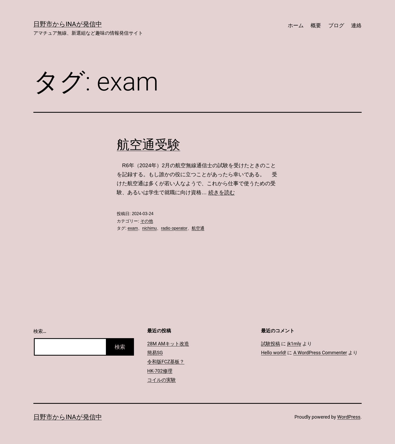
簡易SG (155, 352)
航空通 (198, 228)
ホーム (296, 25)
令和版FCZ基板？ (165, 361)
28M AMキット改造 (168, 343)
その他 (146, 221)
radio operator (174, 228)
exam (133, 228)
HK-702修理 (159, 371)
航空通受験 (148, 144)
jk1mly (294, 343)
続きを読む (221, 192)
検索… (39, 331)
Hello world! (273, 352)
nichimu (149, 228)
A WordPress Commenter (320, 352)
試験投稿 (270, 343)
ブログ (336, 25)
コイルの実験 (161, 380)
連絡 (356, 25)
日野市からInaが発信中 (67, 24)
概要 (316, 25)
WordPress (348, 417)
